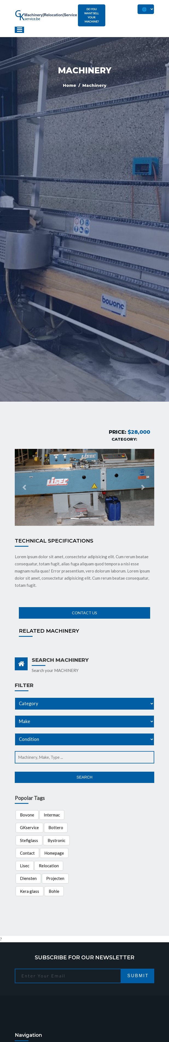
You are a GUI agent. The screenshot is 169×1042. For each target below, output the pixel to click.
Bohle (54, 891)
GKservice (29, 827)
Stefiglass (29, 840)
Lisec (24, 865)
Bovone (27, 814)
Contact (27, 853)
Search (84, 777)
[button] (25, 487)
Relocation (49, 865)
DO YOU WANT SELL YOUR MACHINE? (91, 15)
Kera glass (29, 891)
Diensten (28, 878)
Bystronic (56, 840)
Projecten (55, 878)
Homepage (54, 853)
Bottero (55, 827)
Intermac (52, 814)
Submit (138, 975)
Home (70, 85)
